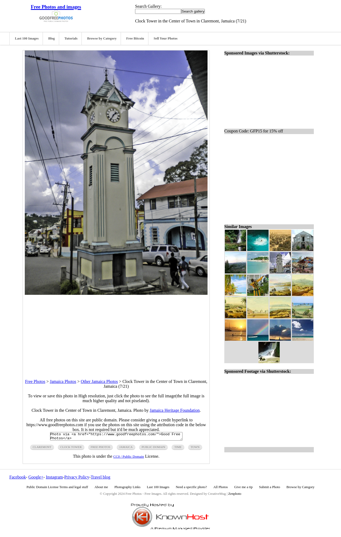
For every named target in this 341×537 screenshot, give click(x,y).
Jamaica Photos (63, 381)
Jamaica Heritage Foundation (175, 410)
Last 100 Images (27, 38)
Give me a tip (243, 489)
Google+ (36, 478)
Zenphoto (234, 495)
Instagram (54, 478)
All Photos (220, 489)
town (195, 448)
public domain (153, 448)
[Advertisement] (116, 332)
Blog (51, 38)
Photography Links (127, 489)
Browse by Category (102, 38)
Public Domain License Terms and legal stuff (57, 489)
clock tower (71, 448)
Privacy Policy (76, 478)
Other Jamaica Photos (99, 381)
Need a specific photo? (191, 489)
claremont (42, 448)
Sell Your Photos (166, 38)
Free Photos (35, 381)
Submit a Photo (269, 489)
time (177, 448)
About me (101, 489)
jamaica (126, 448)
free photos (100, 448)
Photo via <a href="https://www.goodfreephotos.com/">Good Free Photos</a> (116, 437)
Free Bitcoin (135, 38)
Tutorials (71, 38)
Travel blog (100, 478)
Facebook (17, 478)
